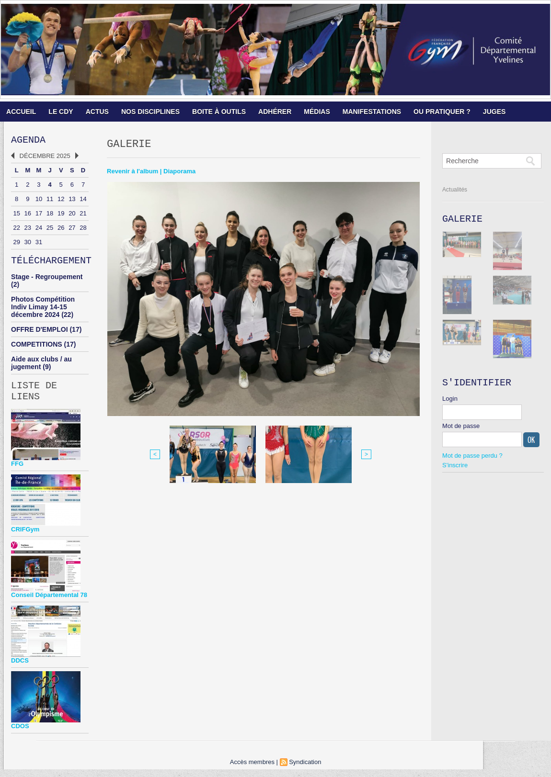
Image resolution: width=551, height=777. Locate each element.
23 (27, 229)
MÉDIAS (317, 111)
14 (83, 200)
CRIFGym (25, 537)
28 (83, 229)
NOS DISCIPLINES (150, 111)
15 (16, 215)
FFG (17, 471)
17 (38, 215)
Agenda (28, 141)
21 (83, 215)
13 (72, 200)
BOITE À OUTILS (219, 111)
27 (72, 229)
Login (450, 402)
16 (27, 215)
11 (49, 200)
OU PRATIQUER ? (442, 111)
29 (16, 244)
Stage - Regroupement (46, 280)
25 (49, 229)
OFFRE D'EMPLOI (39, 333)
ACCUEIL (21, 111)
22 (16, 229)
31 (38, 244)
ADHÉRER (274, 111)
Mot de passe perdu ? (472, 459)
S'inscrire (455, 469)
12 (60, 200)
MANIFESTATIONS (372, 111)
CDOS (20, 733)
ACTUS (97, 111)
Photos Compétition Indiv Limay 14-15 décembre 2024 (43, 310)
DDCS (20, 668)
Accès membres (252, 769)
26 (60, 229)
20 (72, 215)
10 (38, 200)
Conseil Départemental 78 (49, 602)
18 (49, 215)
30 (27, 244)
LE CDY (60, 111)
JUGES (494, 111)
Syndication (305, 769)
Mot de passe (461, 429)
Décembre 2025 (45, 157)
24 (38, 229)
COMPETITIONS (36, 348)
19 (60, 215)
